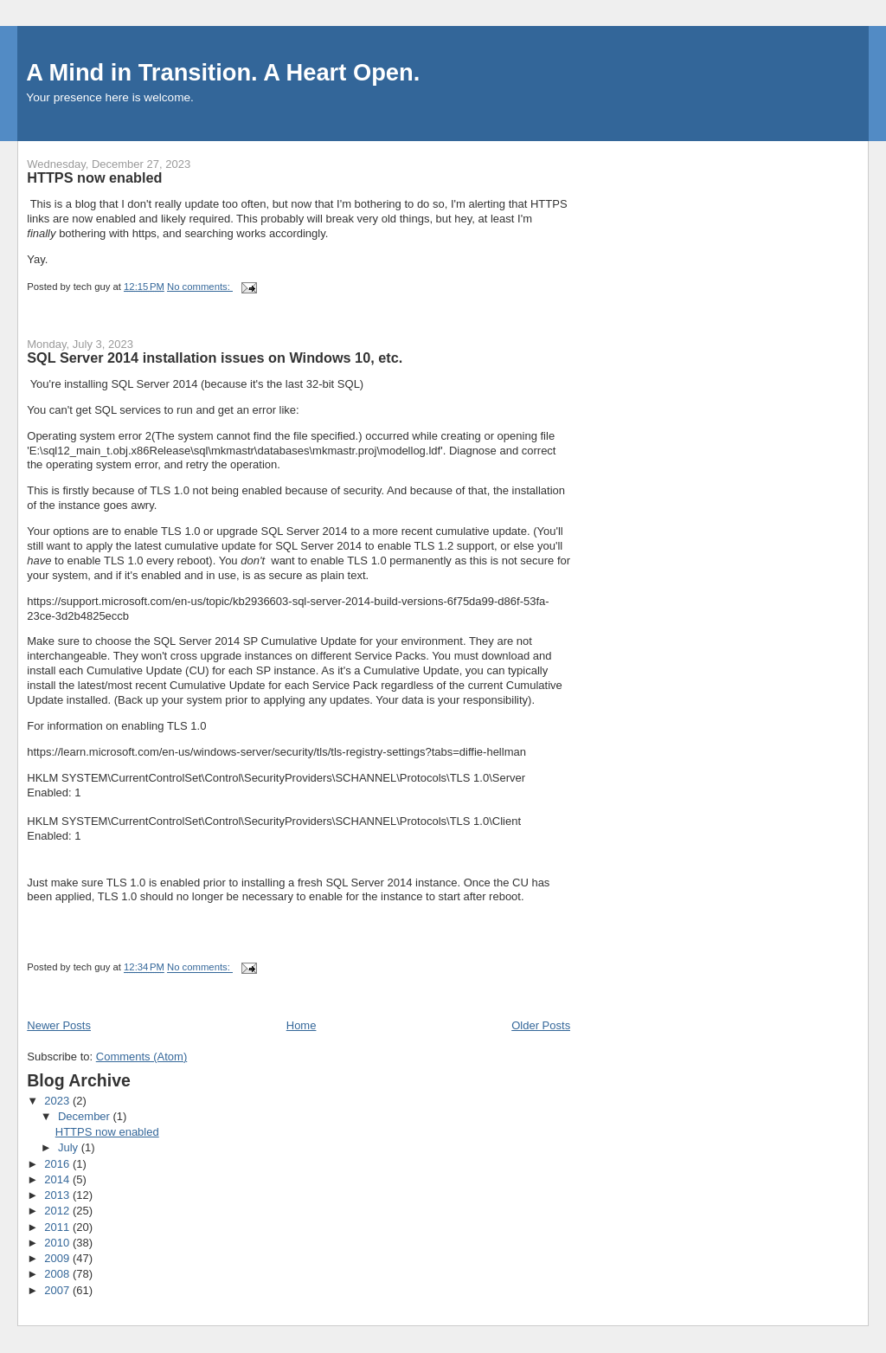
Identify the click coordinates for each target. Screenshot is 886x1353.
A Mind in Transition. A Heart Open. (223, 72)
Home (301, 1025)
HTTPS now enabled (94, 177)
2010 (58, 1242)
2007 (58, 1290)
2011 (58, 1227)
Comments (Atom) (141, 1056)
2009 (58, 1258)
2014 (58, 1179)
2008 (58, 1273)
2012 (58, 1210)
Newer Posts (59, 1025)
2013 (58, 1195)
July (69, 1147)
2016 (58, 1163)
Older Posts (540, 1025)
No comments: (200, 286)
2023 (58, 1100)
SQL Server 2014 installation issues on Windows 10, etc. (214, 357)
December (85, 1116)
